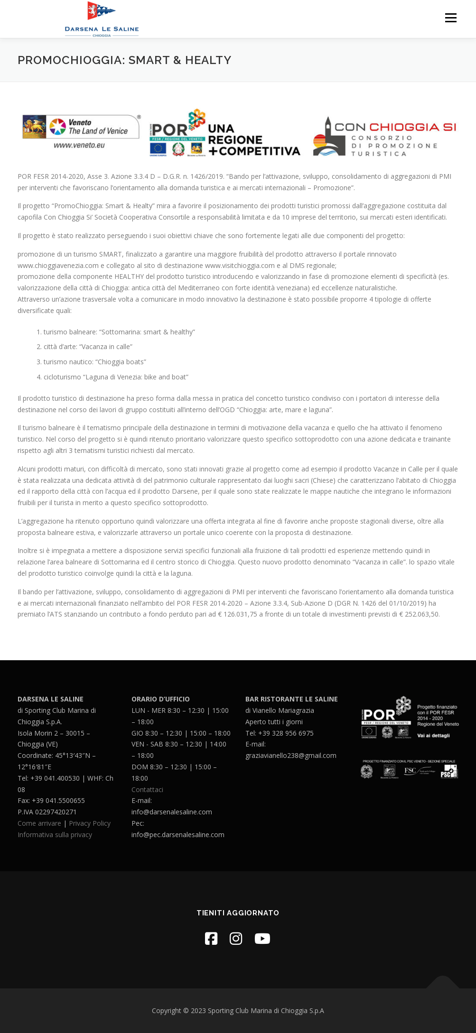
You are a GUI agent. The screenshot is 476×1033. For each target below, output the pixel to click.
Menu (450, 17)
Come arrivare (39, 823)
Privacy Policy (90, 823)
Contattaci (147, 789)
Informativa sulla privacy (55, 834)
